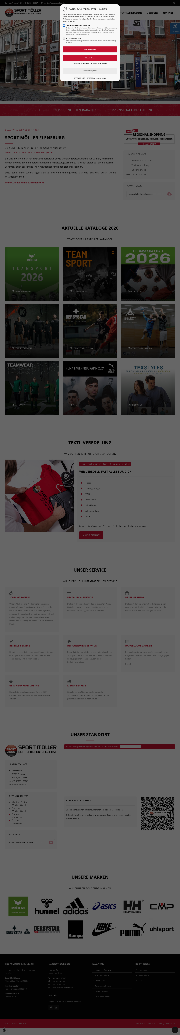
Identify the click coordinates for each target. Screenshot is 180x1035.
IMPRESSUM (90, 78)
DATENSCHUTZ (79, 78)
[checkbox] (64, 25)
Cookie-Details (101, 78)
